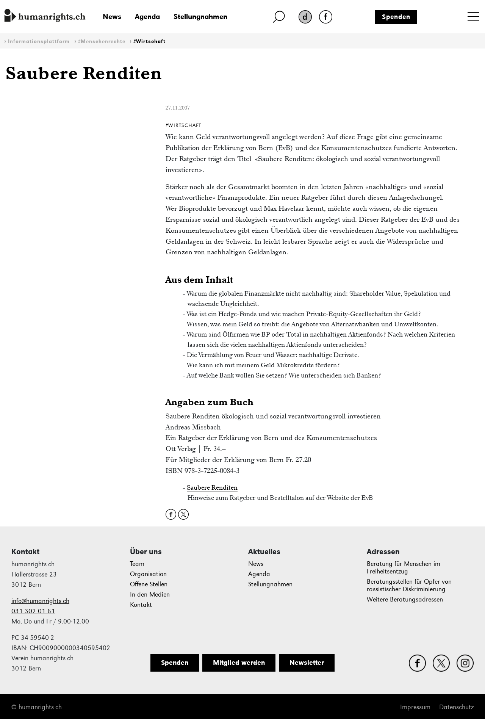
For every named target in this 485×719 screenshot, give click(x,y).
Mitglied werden (239, 662)
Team (137, 564)
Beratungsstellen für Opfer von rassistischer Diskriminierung (409, 585)
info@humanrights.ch (40, 601)
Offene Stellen (148, 584)
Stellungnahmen (200, 16)
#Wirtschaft (149, 41)
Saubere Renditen (212, 487)
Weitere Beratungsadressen (405, 599)
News (112, 16)
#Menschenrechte (101, 41)
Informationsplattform (39, 41)
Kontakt (141, 605)
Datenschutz (456, 707)
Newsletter (306, 662)
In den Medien (150, 594)
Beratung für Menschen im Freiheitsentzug (403, 567)
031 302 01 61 (33, 611)
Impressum (415, 707)
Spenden (396, 16)
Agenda (147, 16)
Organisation (148, 574)
